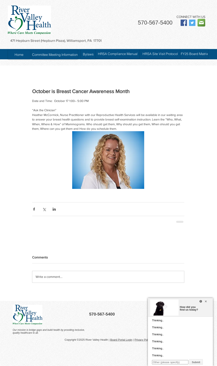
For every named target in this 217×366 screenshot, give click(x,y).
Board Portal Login (121, 339)
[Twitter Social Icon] (192, 23)
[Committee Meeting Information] (55, 54)
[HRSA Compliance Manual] (118, 53)
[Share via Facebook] (34, 209)
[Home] (19, 54)
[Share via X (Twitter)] (44, 209)
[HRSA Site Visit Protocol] (160, 53)
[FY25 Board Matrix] (194, 53)
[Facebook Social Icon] (184, 23)
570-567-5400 (155, 23)
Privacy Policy (143, 339)
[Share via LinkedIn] (54, 209)
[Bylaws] (88, 54)
